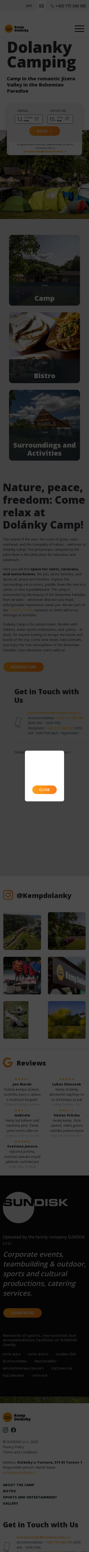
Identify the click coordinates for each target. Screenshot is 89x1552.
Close (44, 789)
